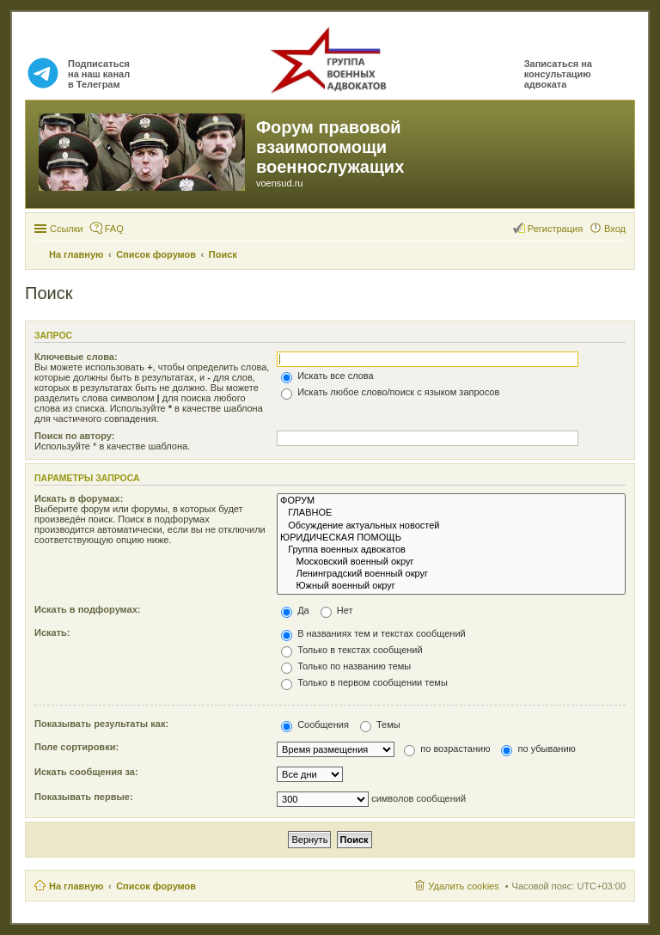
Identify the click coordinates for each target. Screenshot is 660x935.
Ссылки (66, 228)
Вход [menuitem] (615, 228)
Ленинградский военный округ (451, 574)
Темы (380, 724)
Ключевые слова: (76, 356)
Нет (337, 610)
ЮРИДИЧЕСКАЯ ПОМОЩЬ (451, 538)
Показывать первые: (83, 796)
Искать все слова (327, 375)
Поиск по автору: (74, 436)
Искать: (52, 632)
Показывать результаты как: (101, 723)
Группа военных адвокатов (451, 550)
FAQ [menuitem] (114, 228)
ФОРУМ (451, 501)
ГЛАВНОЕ (451, 513)
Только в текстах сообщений (352, 650)
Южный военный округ (451, 586)
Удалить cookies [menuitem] (463, 886)
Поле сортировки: (76, 747)
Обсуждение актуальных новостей (451, 526)
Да (295, 610)
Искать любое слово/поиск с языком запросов (390, 392)
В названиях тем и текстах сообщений (373, 633)
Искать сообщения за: (86, 772)
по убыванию (538, 748)
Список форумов (156, 886)
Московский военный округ (451, 562)
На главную (76, 886)
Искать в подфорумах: (87, 609)
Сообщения (315, 724)
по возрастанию (447, 748)
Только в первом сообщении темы (364, 682)
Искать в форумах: (78, 498)
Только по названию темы (346, 666)
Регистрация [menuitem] (555, 228)
